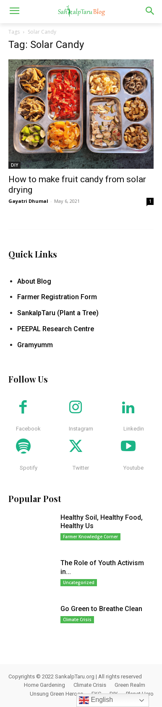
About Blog (34, 281)
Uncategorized (78, 582)
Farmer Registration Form (57, 297)
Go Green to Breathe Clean (101, 609)
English (96, 700)
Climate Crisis (77, 619)
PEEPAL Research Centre (55, 329)
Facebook (28, 428)
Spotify (28, 468)
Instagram (81, 428)
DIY (14, 165)
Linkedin (133, 428)
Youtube (133, 468)
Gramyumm (35, 345)
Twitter (81, 468)
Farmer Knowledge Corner (90, 537)
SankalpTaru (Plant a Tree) (58, 313)
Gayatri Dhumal (28, 201)
